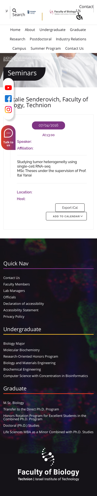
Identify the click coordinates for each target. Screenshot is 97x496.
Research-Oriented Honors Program (30, 356)
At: (44, 135)
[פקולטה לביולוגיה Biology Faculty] (61, 13)
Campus (19, 48)
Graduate (78, 29)
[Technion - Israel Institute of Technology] (31, 12)
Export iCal (70, 207)
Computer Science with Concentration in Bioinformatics (45, 375)
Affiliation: (25, 148)
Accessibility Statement (20, 310)
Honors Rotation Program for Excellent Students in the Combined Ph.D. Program (44, 417)
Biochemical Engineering (22, 369)
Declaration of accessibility (23, 303)
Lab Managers (14, 290)
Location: (24, 192)
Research (17, 39)
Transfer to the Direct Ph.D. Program (31, 409)
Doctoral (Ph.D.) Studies (21, 425)
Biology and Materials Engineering (29, 363)
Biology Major (14, 343)
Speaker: (24, 141)
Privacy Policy (13, 316)
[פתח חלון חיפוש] (18, 12)
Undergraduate (52, 29)
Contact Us (84, 8)
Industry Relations (71, 39)
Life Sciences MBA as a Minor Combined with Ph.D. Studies (48, 432)
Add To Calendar (66, 216)
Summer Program (46, 48)
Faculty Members (16, 284)
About (30, 29)
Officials (9, 297)
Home (15, 29)
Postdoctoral (40, 39)
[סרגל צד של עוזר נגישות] (79, 16)
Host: (21, 199)
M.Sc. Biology (13, 402)
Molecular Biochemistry (21, 350)
